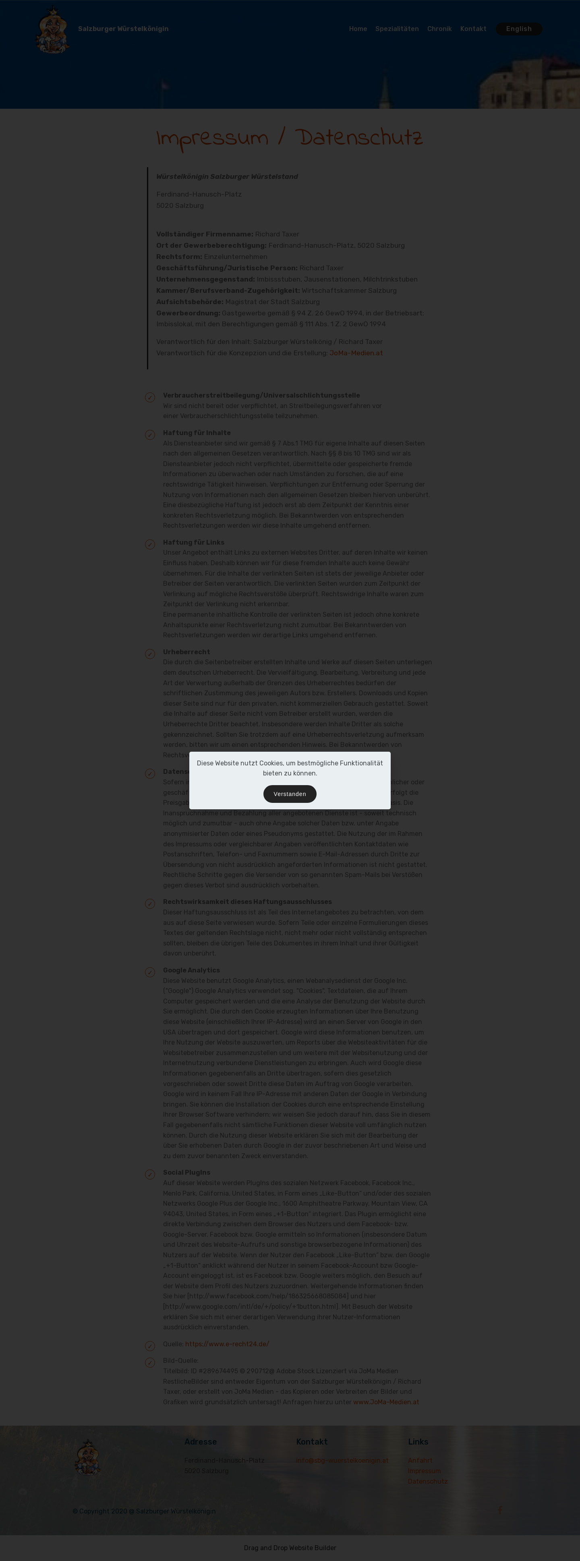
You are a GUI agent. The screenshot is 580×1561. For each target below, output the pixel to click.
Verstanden (290, 794)
